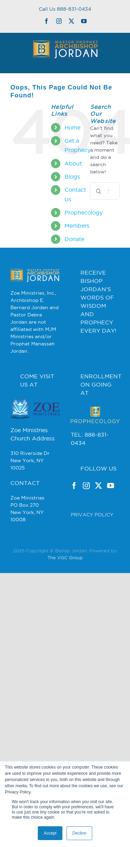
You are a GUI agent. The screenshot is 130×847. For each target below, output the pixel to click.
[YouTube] (110, 485)
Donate (74, 239)
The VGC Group (65, 557)
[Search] (98, 191)
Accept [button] (50, 833)
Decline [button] (79, 833)
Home (72, 127)
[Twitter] (98, 485)
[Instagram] (86, 485)
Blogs (72, 176)
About (73, 163)
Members (76, 225)
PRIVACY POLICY (92, 514)
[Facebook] (74, 485)
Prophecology (83, 212)
